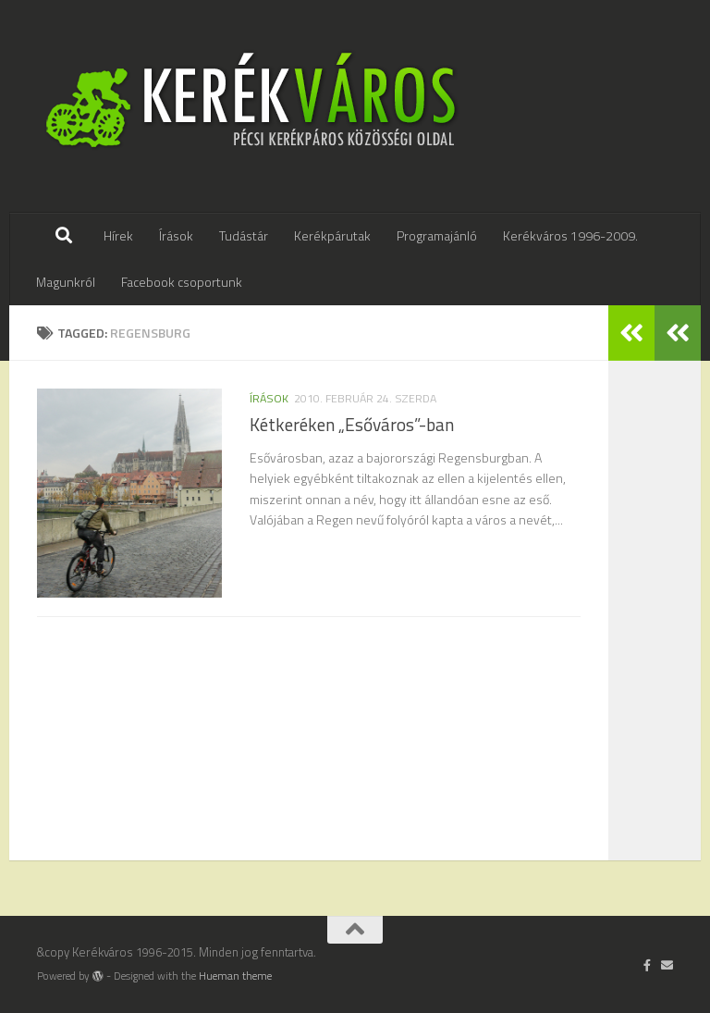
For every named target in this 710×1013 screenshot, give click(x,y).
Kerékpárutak (332, 235)
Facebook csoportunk (181, 281)
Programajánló (437, 235)
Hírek (118, 235)
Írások (176, 235)
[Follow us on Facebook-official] (648, 964)
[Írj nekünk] (667, 964)
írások (269, 398)
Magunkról (65, 281)
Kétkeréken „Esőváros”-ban (352, 425)
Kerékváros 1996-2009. (570, 235)
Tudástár (243, 235)
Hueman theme (235, 976)
